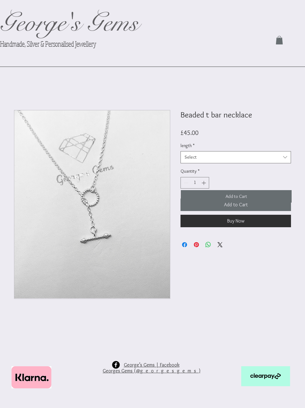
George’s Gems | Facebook (152, 365)
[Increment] (204, 182)
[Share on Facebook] (184, 244)
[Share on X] (220, 244)
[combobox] (236, 157)
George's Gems (69, 23)
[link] (279, 40)
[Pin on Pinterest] (196, 244)
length (188, 145)
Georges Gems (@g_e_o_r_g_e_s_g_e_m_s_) (151, 371)
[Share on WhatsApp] (208, 244)
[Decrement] (185, 182)
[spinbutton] (194, 182)
